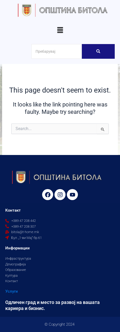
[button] (60, 30)
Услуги (11, 291)
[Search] (56, 51)
